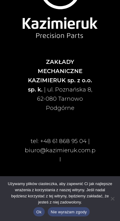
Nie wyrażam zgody (69, 212)
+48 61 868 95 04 (63, 141)
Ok (39, 212)
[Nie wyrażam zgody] (112, 199)
